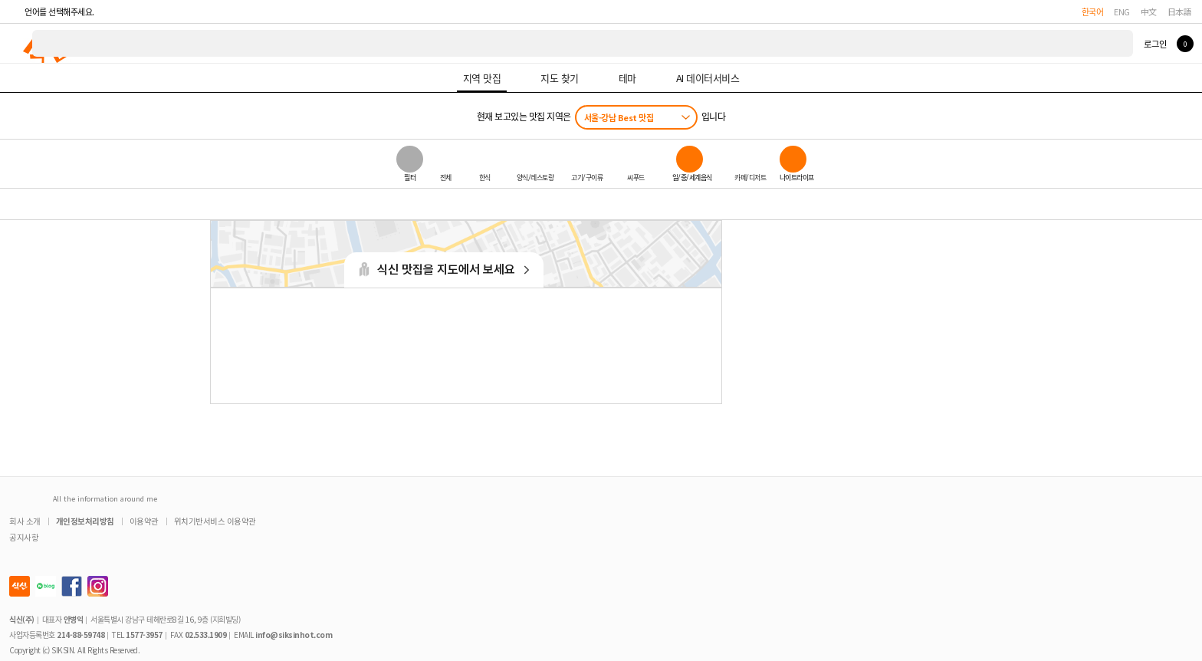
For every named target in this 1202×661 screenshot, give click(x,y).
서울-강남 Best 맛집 (619, 117)
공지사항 (23, 537)
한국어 (1093, 11)
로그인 (1155, 44)
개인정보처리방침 (85, 521)
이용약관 (144, 521)
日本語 (1180, 11)
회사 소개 (25, 521)
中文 (1149, 11)
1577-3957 (144, 634)
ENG (1122, 11)
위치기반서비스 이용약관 (215, 521)
